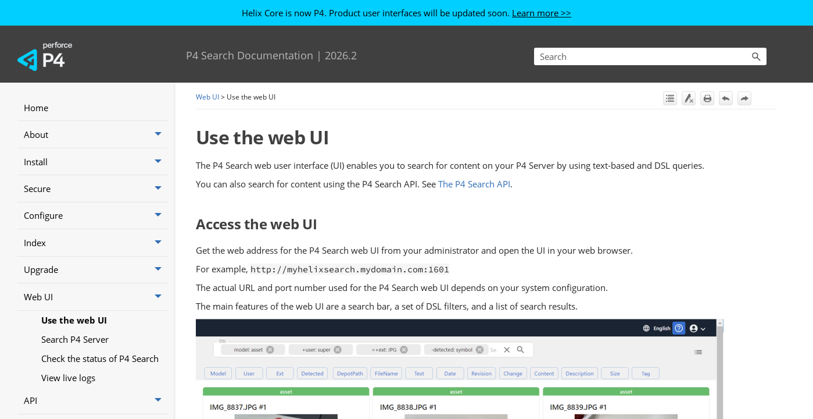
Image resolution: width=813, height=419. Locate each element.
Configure (96, 216)
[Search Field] (650, 56)
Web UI (96, 296)
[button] (756, 56)
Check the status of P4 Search (100, 358)
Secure (96, 188)
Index (96, 242)
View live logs (68, 378)
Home (36, 107)
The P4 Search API (474, 184)
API (96, 401)
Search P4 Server (75, 339)
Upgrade (96, 270)
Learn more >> (541, 13)
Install (96, 161)
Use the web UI (74, 320)
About (96, 134)
